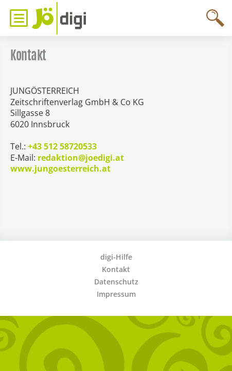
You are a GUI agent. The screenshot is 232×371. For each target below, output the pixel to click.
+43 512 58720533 (62, 146)
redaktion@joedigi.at (81, 157)
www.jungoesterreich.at (60, 168)
